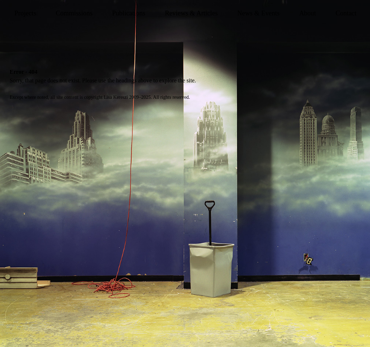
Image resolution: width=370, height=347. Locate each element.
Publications (128, 13)
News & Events (258, 13)
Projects (25, 13)
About (307, 13)
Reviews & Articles (191, 13)
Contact (346, 13)
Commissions (74, 13)
